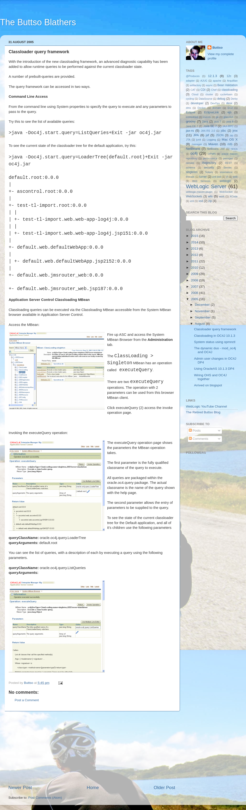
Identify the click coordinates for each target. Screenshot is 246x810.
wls (210, 196)
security (209, 167)
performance (210, 158)
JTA (188, 139)
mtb (230, 144)
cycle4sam (226, 94)
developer (197, 103)
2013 (195, 248)
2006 (195, 293)
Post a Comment (27, 700)
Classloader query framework (215, 329)
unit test (216, 176)
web (235, 176)
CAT (193, 89)
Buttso (217, 47)
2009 (195, 274)
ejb (229, 112)
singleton (192, 172)
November (203, 311)
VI (227, 176)
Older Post (164, 787)
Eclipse (190, 112)
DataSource (205, 98)
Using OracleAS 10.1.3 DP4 (214, 368)
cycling (190, 98)
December (203, 304)
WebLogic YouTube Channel (206, 406)
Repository (209, 163)
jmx (235, 130)
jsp (231, 135)
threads (190, 176)
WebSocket (226, 191)
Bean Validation (227, 85)
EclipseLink (211, 112)
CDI (203, 89)
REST (228, 163)
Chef (214, 89)
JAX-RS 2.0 (208, 130)
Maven (213, 144)
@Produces (193, 76)
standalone (226, 172)
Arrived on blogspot (208, 385)
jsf (207, 135)
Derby (234, 98)
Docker (201, 107)
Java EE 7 (192, 126)
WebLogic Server (206, 186)
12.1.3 (212, 76)
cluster (209, 94)
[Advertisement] (92, 748)
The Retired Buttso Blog (203, 412)
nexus (234, 148)
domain (216, 107)
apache (217, 80)
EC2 (230, 107)
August (200, 323)
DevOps (215, 103)
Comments (198, 439)
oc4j (194, 153)
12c (229, 76)
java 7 (217, 121)
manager (197, 144)
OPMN (211, 153)
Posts (195, 430)
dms (188, 107)
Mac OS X (230, 139)
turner (203, 176)
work (222, 196)
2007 (195, 286)
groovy (191, 121)
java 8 (230, 121)
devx (229, 103)
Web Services (201, 181)
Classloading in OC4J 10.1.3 (214, 335)
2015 (195, 236)
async (209, 85)
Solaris (209, 172)
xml (192, 201)
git (217, 117)
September (203, 317)
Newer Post (20, 787)
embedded (192, 117)
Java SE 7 (210, 126)
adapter (190, 80)
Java (205, 121)
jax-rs (190, 130)
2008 (195, 280)
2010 (195, 267)
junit (198, 139)
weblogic (225, 181)
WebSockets (194, 196)
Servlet (227, 167)
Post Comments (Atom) (45, 797)
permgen (228, 158)
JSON (219, 135)
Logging (211, 139)
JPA (196, 135)
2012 (195, 255)
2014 (195, 242)
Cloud (194, 94)
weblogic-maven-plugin (199, 191)
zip (210, 201)
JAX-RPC (228, 126)
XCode (234, 196)
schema (190, 167)
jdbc (223, 130)
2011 (195, 261)
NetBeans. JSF (216, 148)
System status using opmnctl (214, 342)
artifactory (195, 85)
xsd (200, 201)
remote (190, 163)
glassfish (228, 117)
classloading (229, 89)
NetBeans (193, 148)
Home (93, 787)
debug (221, 98)
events (207, 117)
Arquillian (232, 80)
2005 (195, 299)
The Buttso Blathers (38, 22)
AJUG (203, 80)
